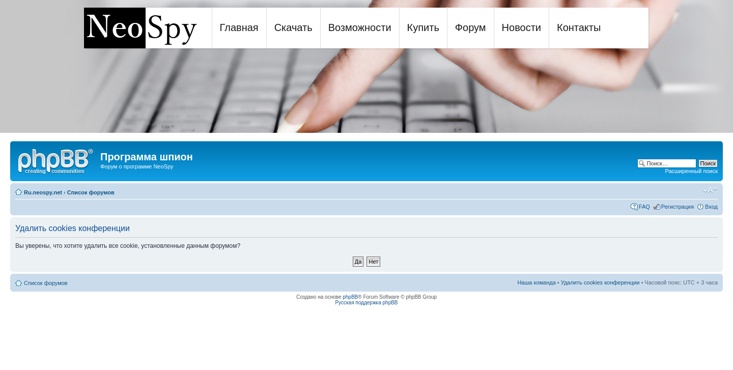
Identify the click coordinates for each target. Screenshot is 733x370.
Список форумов (91, 192)
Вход (711, 207)
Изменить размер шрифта (710, 190)
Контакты (579, 27)
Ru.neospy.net (43, 192)
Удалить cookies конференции (600, 282)
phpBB (350, 297)
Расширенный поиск (691, 171)
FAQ (644, 207)
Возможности (359, 27)
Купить (423, 27)
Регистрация (677, 207)
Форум (470, 27)
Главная (239, 27)
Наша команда (536, 282)
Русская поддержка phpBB (366, 302)
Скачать (293, 27)
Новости (521, 27)
